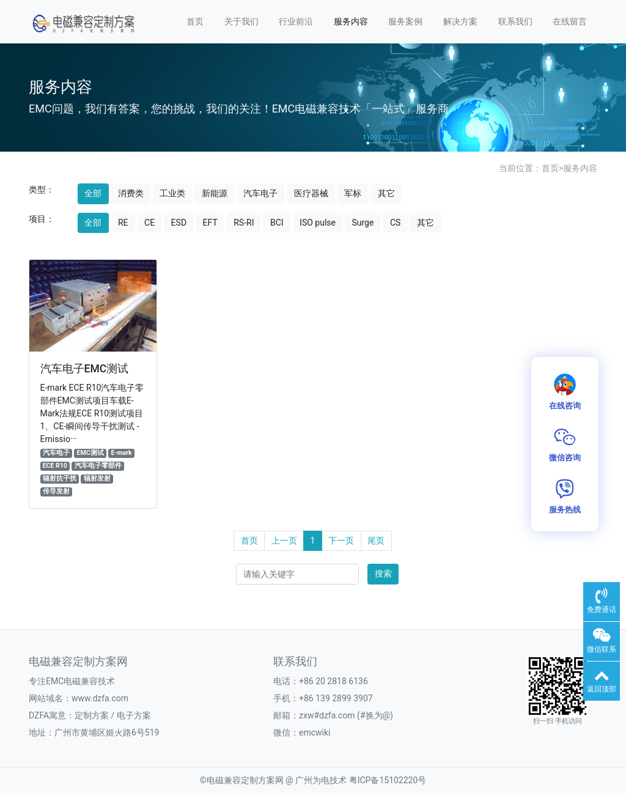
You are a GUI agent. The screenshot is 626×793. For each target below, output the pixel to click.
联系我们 (515, 21)
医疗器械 (311, 193)
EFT (210, 222)
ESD (178, 222)
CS (395, 222)
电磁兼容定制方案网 (245, 780)
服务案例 (405, 21)
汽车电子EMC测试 (84, 369)
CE (149, 222)
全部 (92, 193)
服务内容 (351, 21)
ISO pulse (318, 222)
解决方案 (460, 21)
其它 (386, 193)
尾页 (376, 540)
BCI (277, 222)
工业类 (172, 193)
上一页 (284, 540)
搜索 (383, 573)
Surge (363, 222)
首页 (195, 21)
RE (123, 222)
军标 (352, 193)
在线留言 (570, 21)
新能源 (214, 193)
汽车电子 (260, 193)
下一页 (341, 540)
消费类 (131, 193)
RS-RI (244, 222)
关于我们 (241, 21)
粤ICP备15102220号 (388, 780)
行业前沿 (296, 21)
